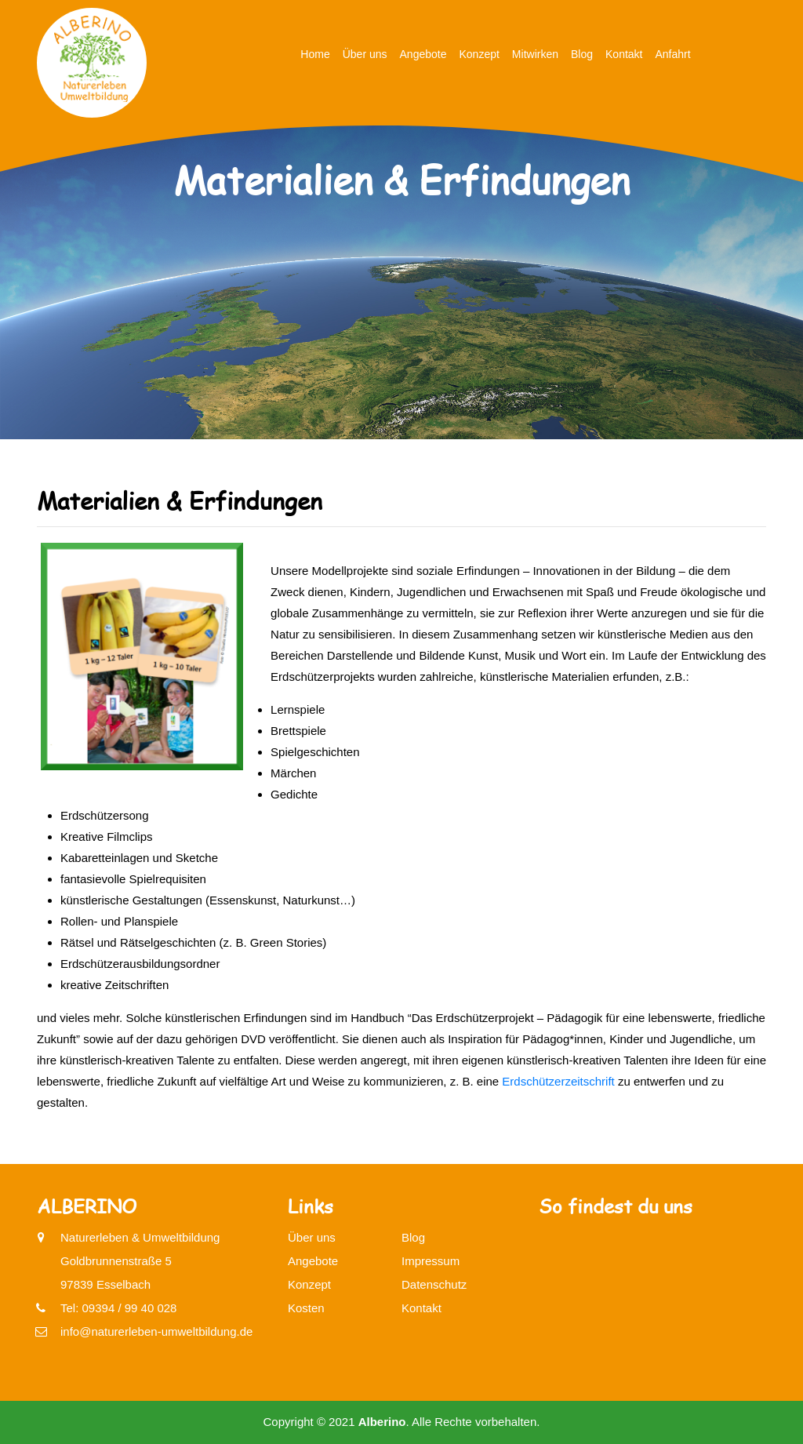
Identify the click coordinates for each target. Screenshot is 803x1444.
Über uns (365, 54)
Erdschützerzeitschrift (558, 1081)
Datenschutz (434, 1284)
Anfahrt (673, 54)
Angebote (423, 54)
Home (314, 54)
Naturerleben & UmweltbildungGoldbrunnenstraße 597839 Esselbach (140, 1258)
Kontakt (623, 54)
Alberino (382, 1421)
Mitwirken (535, 54)
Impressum (431, 1261)
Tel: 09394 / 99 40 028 (118, 1308)
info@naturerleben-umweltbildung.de (156, 1331)
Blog (582, 54)
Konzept (479, 54)
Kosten (306, 1308)
